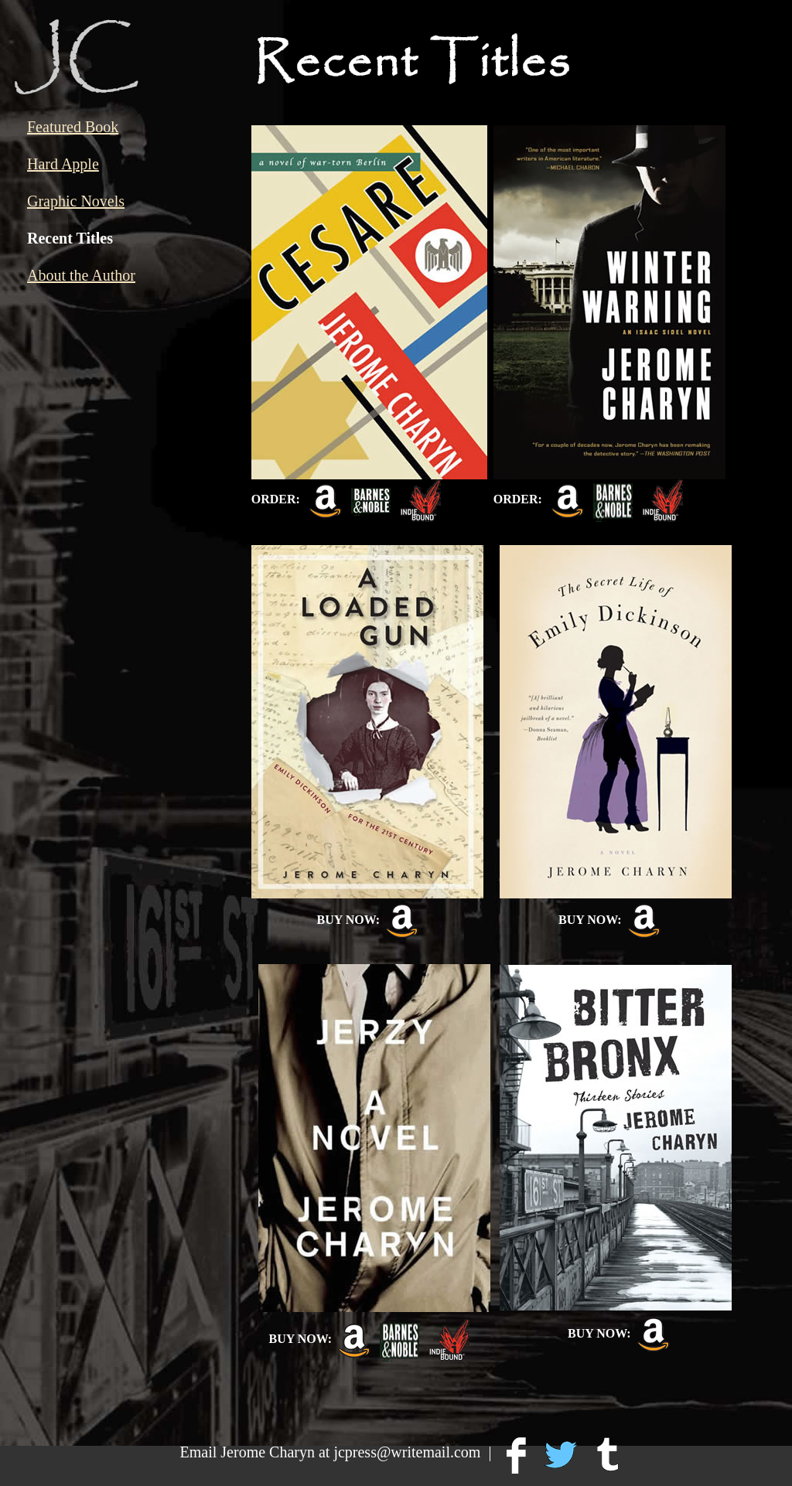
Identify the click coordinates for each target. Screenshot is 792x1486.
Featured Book (72, 126)
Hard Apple (63, 163)
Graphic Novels (76, 201)
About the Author (81, 275)
